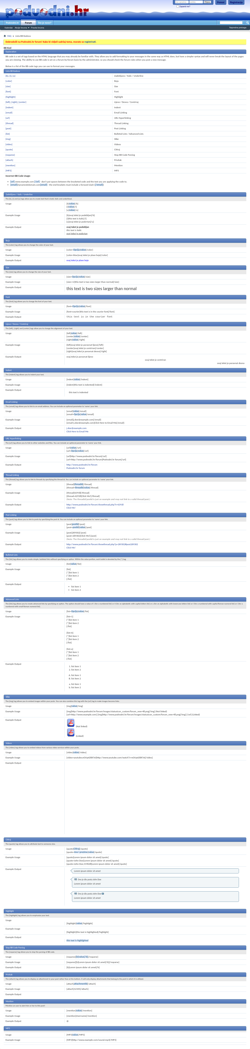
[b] (7, 75)
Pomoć (221, 2)
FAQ (9, 36)
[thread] (9, 123)
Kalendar (9, 28)
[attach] (9, 160)
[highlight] (11, 96)
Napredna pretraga (237, 27)
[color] (9, 81)
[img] (8, 139)
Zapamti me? (183, 7)
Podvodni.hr (12, 23)
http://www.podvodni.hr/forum (81, 464)
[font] (8, 91)
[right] (14, 102)
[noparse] (10, 154)
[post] (8, 128)
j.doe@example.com (76, 428)
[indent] (9, 107)
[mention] (10, 165)
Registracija (236, 2)
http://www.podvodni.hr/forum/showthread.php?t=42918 (95, 504)
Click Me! (71, 507)
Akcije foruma (21, 28)
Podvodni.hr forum (75, 468)
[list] (8, 133)
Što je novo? (44, 23)
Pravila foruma (37, 28)
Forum (28, 23)
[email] (9, 112)
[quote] (9, 149)
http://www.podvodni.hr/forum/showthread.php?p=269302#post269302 (102, 544)
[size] (8, 86)
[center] (22, 102)
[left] (8, 102)
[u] (14, 75)
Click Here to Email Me (77, 431)
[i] (10, 75)
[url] (8, 118)
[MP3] (8, 170)
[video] (9, 144)
